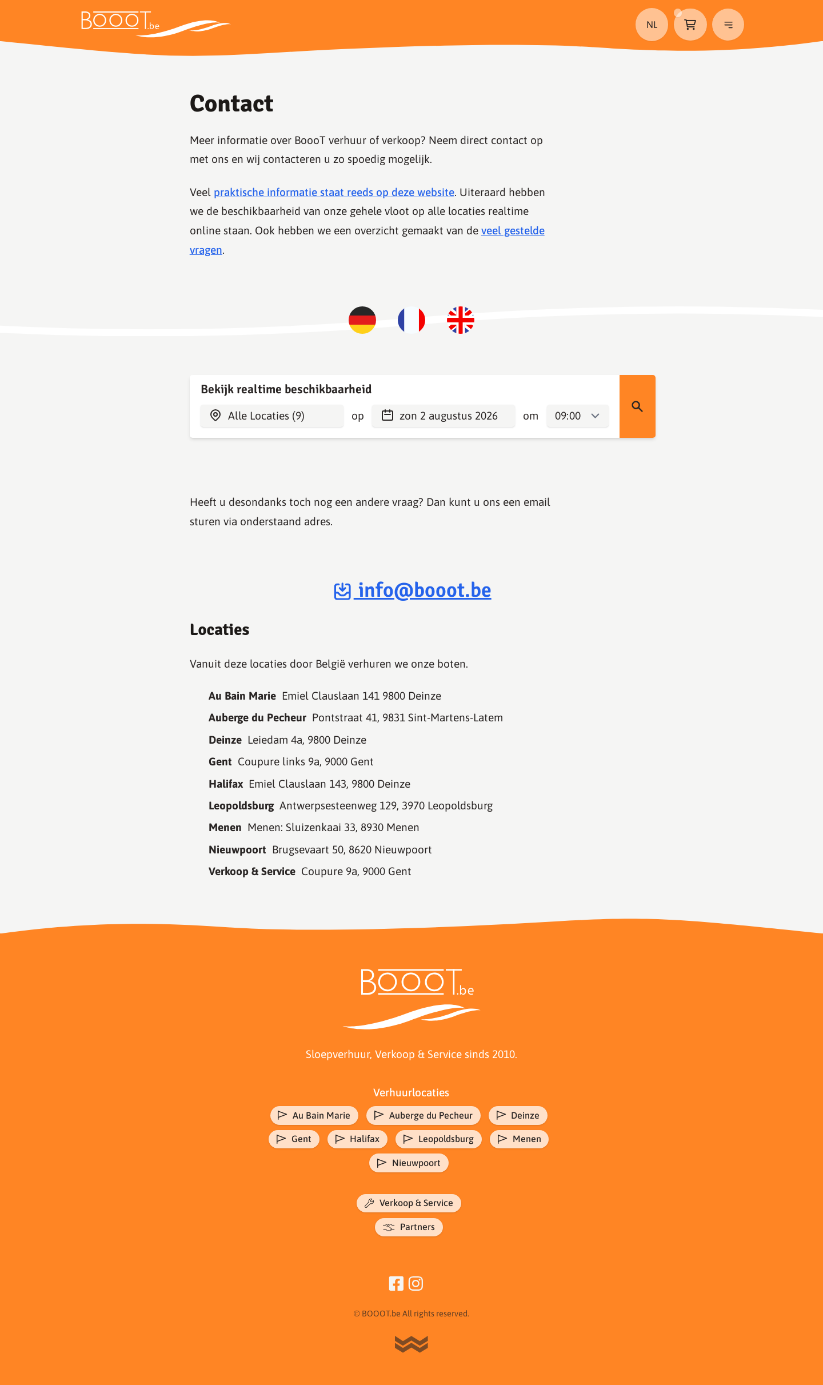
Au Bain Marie (312, 1115)
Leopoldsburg (439, 1140)
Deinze (519, 1115)
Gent (291, 1140)
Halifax (355, 1140)
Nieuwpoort (408, 1165)
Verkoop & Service (408, 1206)
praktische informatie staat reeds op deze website (334, 192)
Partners (409, 1231)
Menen (522, 1140)
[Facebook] (396, 1286)
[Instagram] (415, 1286)
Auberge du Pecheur (423, 1115)
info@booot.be (411, 590)
